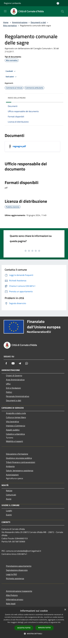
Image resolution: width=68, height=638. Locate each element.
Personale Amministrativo (17, 396)
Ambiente (10, 466)
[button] (34, 633)
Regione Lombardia (12, 3)
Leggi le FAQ (11, 574)
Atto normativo (10, 25)
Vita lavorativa (12, 421)
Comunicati (11, 494)
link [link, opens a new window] (59, 622)
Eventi (9, 514)
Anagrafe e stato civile (16, 413)
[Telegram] (19, 363)
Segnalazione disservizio (17, 570)
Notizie (9, 490)
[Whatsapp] (26, 363)
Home (5, 22)
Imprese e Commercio (15, 425)
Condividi (11, 71)
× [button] (65, 610)
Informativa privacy (14, 599)
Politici (9, 392)
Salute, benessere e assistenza (19, 470)
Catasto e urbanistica (15, 434)
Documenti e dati (38, 22)
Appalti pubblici (13, 429)
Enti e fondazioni (13, 387)
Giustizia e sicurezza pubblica (19, 458)
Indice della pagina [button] (16, 97)
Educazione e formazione (17, 453)
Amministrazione (19, 22)
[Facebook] (6, 363)
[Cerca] (62, 11)
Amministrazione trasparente (19, 591)
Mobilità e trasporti (14, 441)
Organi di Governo (14, 375)
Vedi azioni (11, 76)
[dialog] (34, 622)
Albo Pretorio (12, 595)
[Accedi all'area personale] (57, 3)
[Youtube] (13, 363)
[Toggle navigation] (5, 11)
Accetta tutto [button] (23, 628)
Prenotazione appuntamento (18, 566)
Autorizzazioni (12, 474)
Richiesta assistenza (15, 578)
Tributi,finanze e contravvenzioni (20, 462)
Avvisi (8, 498)
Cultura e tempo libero (16, 417)
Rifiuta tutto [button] (44, 628)
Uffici (8, 383)
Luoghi (9, 510)
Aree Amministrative (15, 379)
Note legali (11, 603)
